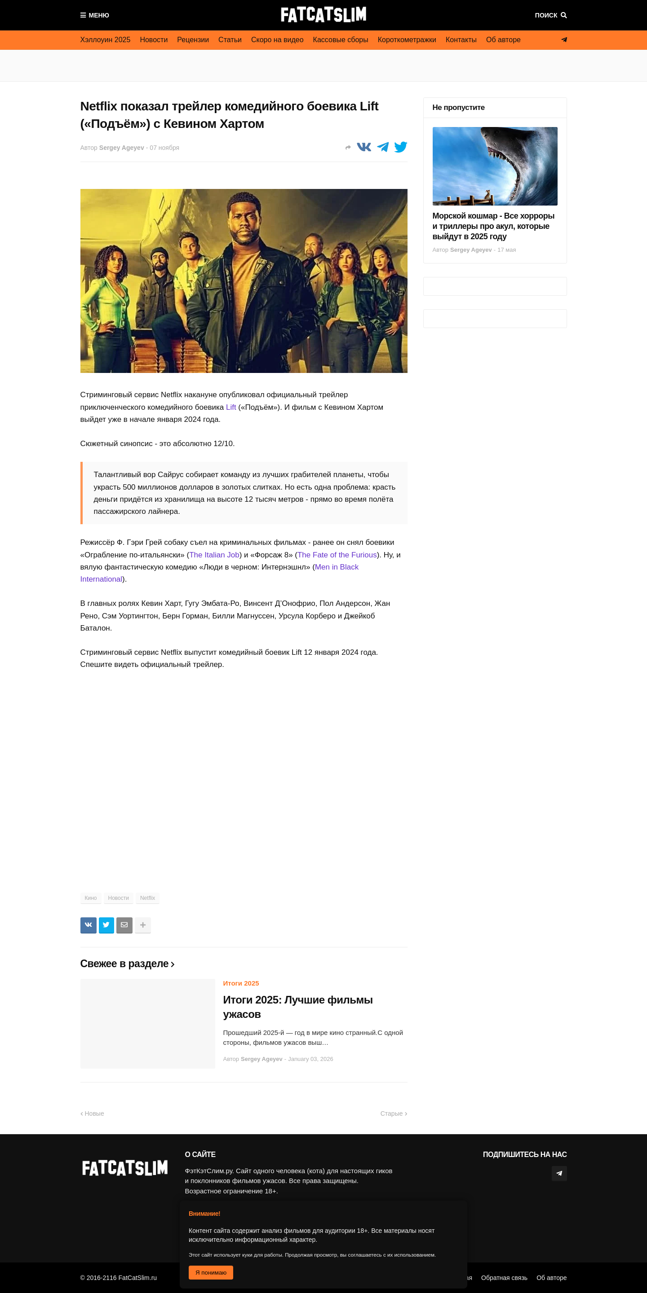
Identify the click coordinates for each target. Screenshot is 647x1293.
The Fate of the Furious (337, 555)
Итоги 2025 (241, 983)
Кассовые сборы (340, 40)
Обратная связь (504, 1277)
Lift (231, 407)
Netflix (147, 898)
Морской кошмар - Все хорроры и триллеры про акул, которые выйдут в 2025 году (494, 226)
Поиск (546, 15)
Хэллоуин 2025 (105, 40)
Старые (392, 1113)
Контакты (461, 40)
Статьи (230, 40)
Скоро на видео (277, 40)
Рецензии (193, 40)
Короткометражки (407, 40)
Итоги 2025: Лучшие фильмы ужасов (298, 1007)
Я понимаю (210, 1272)
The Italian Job (214, 555)
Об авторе (503, 40)
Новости (154, 40)
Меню (99, 15)
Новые (94, 1113)
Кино (91, 898)
